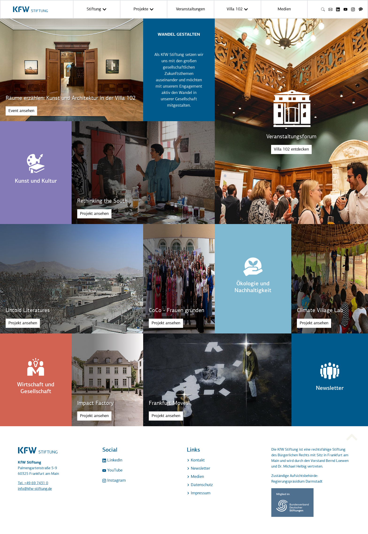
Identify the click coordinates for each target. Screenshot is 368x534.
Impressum (199, 493)
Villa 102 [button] (237, 9)
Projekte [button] (144, 9)
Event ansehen (21, 111)
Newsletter (198, 468)
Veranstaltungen (190, 9)
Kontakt (196, 460)
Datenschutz (200, 485)
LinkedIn (112, 460)
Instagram (114, 480)
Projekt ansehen (94, 214)
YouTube (112, 470)
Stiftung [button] (97, 9)
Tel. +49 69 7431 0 (33, 483)
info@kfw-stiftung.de (35, 489)
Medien (284, 9)
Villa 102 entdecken (291, 149)
